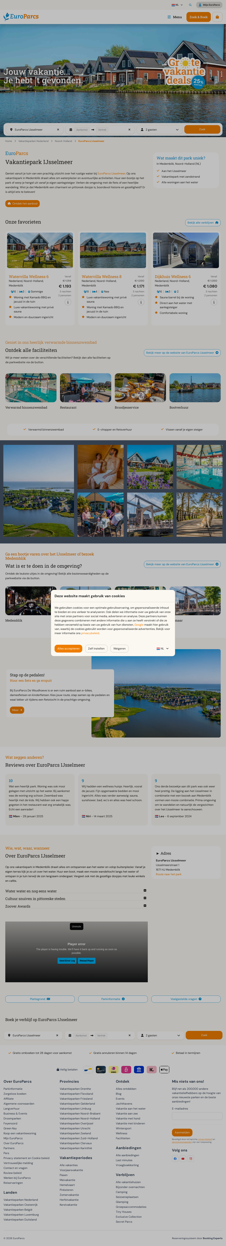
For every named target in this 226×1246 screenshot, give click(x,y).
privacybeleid (90, 633)
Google (139, 625)
